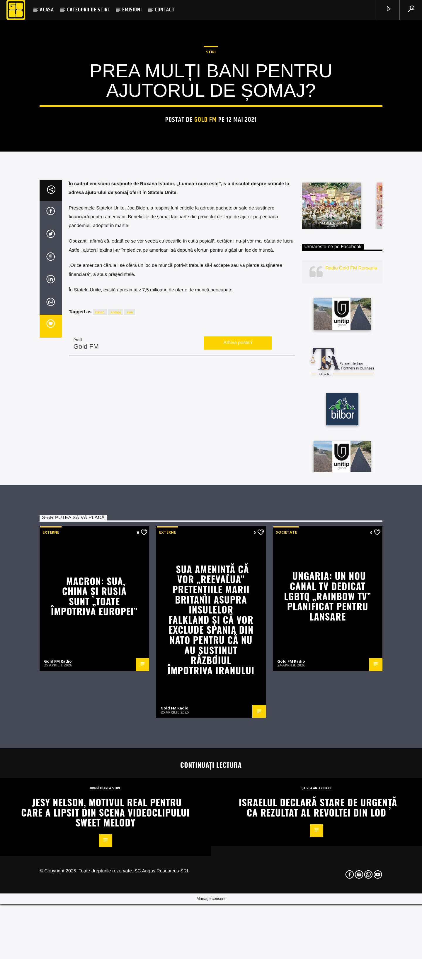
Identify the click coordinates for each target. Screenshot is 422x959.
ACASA (47, 10)
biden (100, 500)
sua (130, 500)
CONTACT (165, 10)
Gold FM (205, 205)
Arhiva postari (238, 530)
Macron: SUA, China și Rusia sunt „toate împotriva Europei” (94, 784)
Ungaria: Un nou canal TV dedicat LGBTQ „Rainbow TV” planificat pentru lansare (327, 784)
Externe (50, 719)
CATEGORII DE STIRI (88, 10)
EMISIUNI (132, 10)
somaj (115, 500)
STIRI (211, 137)
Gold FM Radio (58, 848)
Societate (286, 719)
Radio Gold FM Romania (351, 455)
